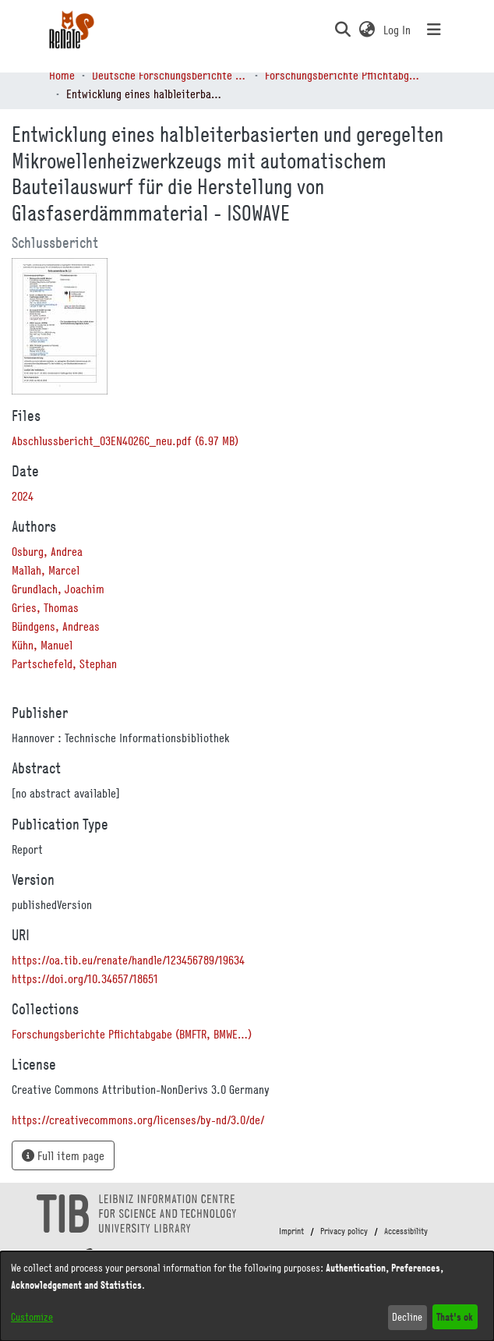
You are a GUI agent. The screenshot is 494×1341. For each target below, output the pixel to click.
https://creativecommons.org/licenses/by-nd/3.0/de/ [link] (138, 1120)
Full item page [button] (63, 1155)
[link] (125, 440)
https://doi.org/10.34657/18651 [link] (85, 978)
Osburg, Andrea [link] (47, 551)
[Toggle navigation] (434, 29)
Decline (407, 1317)
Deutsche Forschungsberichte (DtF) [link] (170, 75)
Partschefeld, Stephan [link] (64, 663)
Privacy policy (344, 1231)
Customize (32, 1317)
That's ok (454, 1316)
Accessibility (406, 1231)
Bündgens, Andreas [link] (56, 626)
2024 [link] (23, 496)
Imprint (291, 1231)
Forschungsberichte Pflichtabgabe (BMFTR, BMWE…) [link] (343, 75)
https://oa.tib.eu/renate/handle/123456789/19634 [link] (128, 960)
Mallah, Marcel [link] (45, 570)
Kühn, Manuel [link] (42, 645)
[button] (342, 29)
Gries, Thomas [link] (45, 607)
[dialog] (247, 1296)
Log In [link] (397, 30)
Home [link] (62, 75)
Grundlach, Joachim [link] (58, 589)
